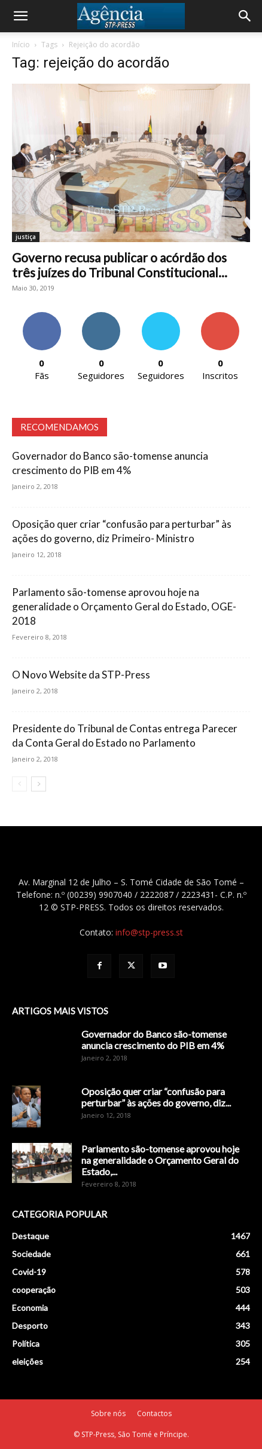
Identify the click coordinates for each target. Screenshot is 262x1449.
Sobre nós (108, 1413)
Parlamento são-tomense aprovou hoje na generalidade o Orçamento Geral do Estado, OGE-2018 (124, 606)
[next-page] (38, 784)
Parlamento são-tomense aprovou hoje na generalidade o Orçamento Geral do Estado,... (160, 1160)
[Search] (245, 16)
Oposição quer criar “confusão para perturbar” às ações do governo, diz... (156, 1097)
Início (21, 44)
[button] (20, 16)
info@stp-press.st (149, 932)
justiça (26, 237)
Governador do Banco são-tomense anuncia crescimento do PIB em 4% (154, 1039)
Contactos (154, 1413)
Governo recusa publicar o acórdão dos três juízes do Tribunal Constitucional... (119, 265)
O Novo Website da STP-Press (81, 674)
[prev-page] (19, 784)
